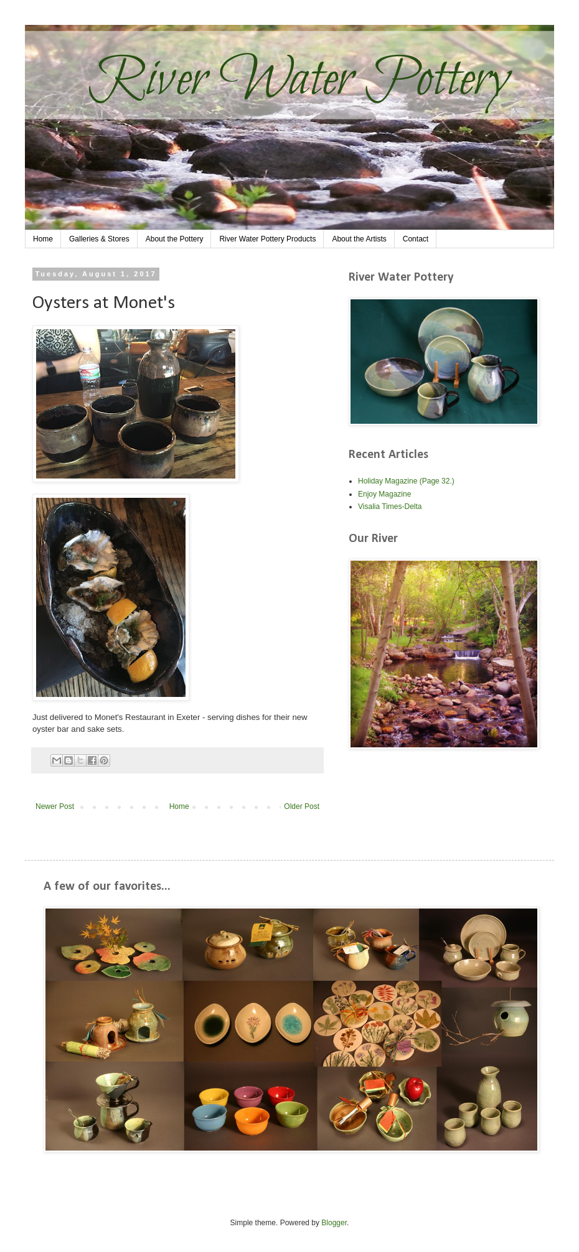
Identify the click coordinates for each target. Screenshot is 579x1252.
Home (43, 239)
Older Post (301, 806)
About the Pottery (175, 239)
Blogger (334, 1222)
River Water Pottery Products (267, 239)
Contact (415, 239)
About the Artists (359, 239)
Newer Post (54, 806)
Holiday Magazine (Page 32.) (406, 481)
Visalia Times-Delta (389, 506)
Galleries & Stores (99, 239)
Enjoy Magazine (384, 494)
